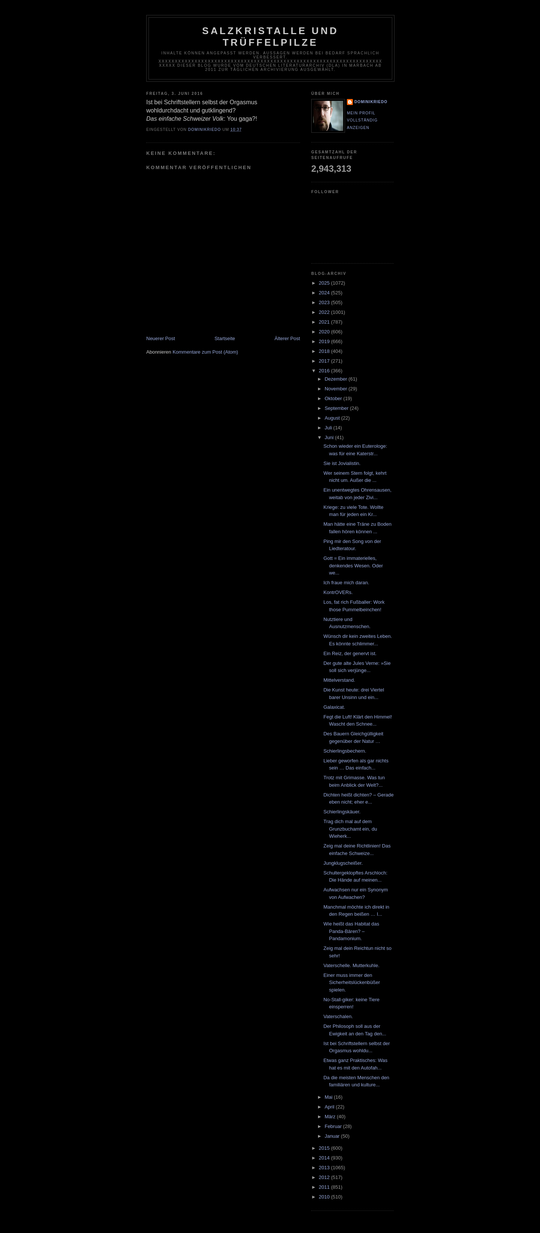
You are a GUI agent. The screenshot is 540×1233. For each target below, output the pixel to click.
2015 (325, 1148)
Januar (333, 1136)
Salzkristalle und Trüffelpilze (270, 36)
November (337, 389)
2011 (325, 1187)
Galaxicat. (334, 707)
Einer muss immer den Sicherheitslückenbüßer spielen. (351, 982)
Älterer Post (287, 338)
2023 (325, 302)
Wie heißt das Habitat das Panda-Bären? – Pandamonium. (351, 931)
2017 (325, 361)
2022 (325, 312)
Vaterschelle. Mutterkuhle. (351, 965)
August (333, 418)
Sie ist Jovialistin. (341, 463)
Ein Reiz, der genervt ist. (349, 653)
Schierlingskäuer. (341, 811)
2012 (325, 1177)
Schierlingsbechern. (344, 751)
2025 (325, 283)
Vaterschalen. (338, 1016)
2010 (325, 1197)
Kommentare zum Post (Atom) (205, 352)
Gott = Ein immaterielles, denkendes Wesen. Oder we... (353, 565)
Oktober (334, 398)
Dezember (337, 379)
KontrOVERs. (337, 592)
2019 (325, 341)
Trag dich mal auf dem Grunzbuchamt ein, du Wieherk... (350, 829)
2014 (325, 1158)
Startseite (224, 338)
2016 (325, 371)
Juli (329, 427)
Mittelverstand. (339, 680)
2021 (325, 322)
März (331, 1116)
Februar (334, 1126)
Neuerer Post (160, 338)
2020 (325, 331)
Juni (330, 437)
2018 (325, 351)
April (330, 1107)
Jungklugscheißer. (343, 863)
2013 (325, 1167)
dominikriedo (370, 102)
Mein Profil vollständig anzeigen (362, 120)
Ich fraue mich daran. (346, 582)
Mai (329, 1097)
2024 (325, 293)
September (337, 408)
